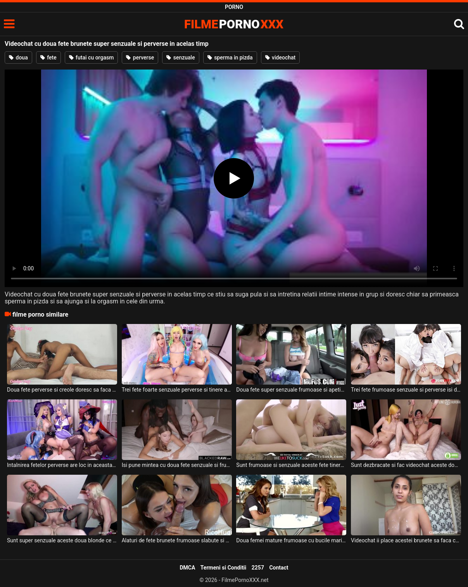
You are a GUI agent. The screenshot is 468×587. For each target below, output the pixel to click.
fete (48, 57)
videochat (280, 57)
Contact (278, 567)
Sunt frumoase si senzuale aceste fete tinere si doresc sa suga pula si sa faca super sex (291, 465)
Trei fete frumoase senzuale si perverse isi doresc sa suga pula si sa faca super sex (406, 390)
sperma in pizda (230, 57)
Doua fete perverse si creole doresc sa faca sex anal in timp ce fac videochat (62, 390)
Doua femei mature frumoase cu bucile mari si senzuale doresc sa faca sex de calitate (291, 540)
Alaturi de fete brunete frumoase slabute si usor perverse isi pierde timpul (177, 540)
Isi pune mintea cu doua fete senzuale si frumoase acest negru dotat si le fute (177, 465)
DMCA (187, 567)
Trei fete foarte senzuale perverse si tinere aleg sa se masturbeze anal (177, 390)
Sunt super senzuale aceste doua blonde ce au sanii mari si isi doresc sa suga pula (62, 540)
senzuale (180, 57)
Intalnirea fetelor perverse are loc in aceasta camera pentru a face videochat (62, 465)
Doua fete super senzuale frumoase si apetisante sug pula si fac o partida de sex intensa (291, 390)
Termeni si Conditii (223, 567)
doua (18, 57)
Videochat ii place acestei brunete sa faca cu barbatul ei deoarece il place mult (406, 540)
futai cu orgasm (91, 57)
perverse (140, 57)
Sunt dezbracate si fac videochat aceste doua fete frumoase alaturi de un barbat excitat (406, 465)
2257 (258, 567)
